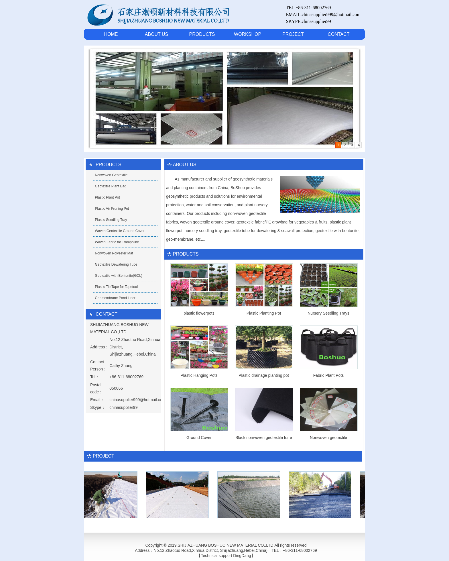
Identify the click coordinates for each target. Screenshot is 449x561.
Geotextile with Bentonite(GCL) (118, 276)
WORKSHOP (247, 34)
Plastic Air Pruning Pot (112, 209)
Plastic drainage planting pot (264, 375)
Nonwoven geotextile (328, 437)
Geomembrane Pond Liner (115, 298)
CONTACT (338, 34)
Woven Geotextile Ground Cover (119, 231)
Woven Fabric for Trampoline (117, 242)
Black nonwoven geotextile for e (263, 437)
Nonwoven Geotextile (111, 175)
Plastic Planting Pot (264, 313)
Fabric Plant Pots (328, 375)
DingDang (242, 555)
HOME (111, 34)
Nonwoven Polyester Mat (114, 253)
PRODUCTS (202, 34)
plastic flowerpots (199, 313)
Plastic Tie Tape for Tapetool (116, 287)
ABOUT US (156, 34)
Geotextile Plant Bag (110, 186)
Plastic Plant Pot (107, 197)
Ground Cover (199, 437)
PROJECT (293, 34)
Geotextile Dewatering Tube (116, 264)
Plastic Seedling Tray (111, 220)
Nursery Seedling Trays (328, 313)
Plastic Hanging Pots (198, 375)
